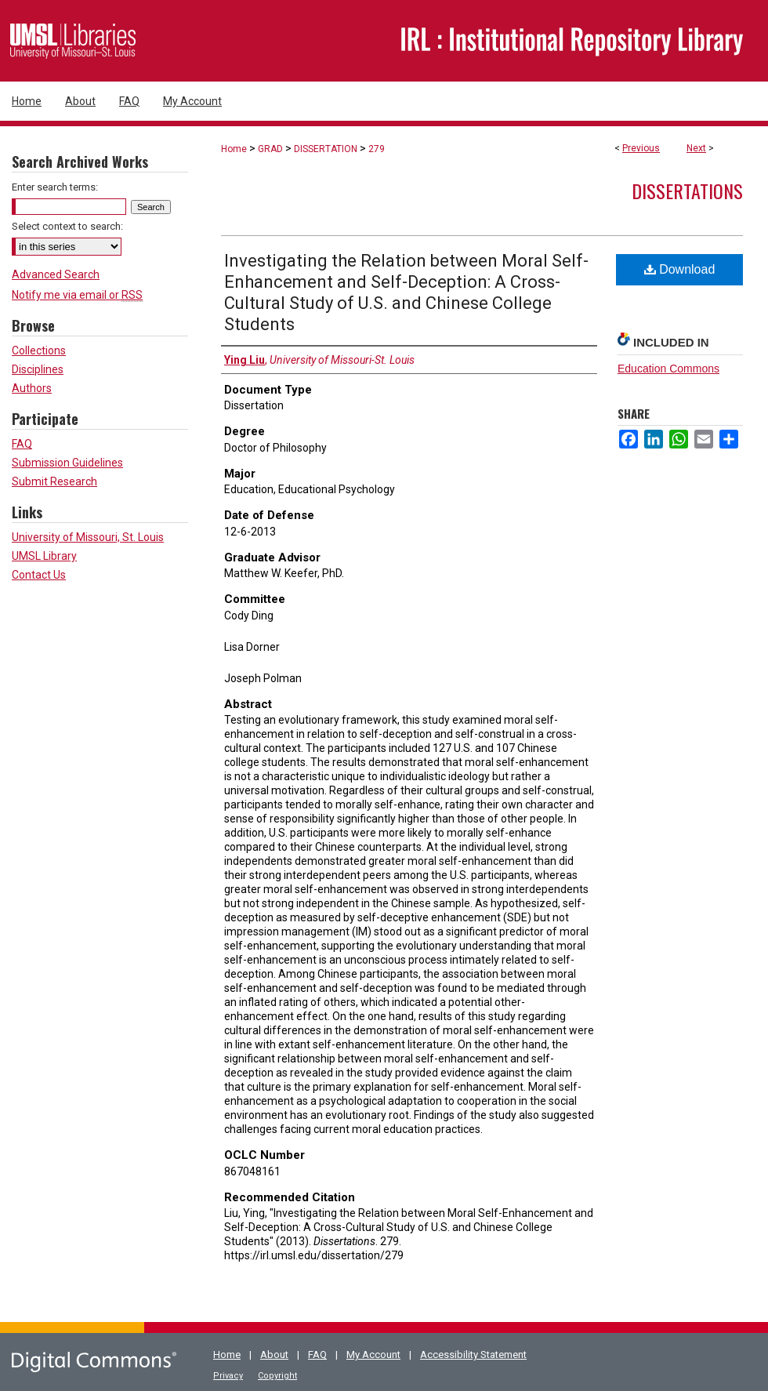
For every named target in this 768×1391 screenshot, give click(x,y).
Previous (641, 148)
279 (376, 148)
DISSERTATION (325, 148)
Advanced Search (56, 274)
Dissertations (687, 190)
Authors (32, 388)
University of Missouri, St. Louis (88, 537)
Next (696, 148)
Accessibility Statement (473, 1354)
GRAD (270, 148)
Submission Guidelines (67, 462)
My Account (373, 1354)
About (274, 1354)
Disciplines (37, 369)
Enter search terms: (55, 187)
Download (679, 269)
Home (234, 148)
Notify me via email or (77, 295)
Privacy (228, 1376)
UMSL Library (44, 556)
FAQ (22, 444)
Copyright (277, 1376)
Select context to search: (67, 226)
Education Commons (668, 368)
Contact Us (39, 574)
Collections (39, 350)
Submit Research (54, 481)
